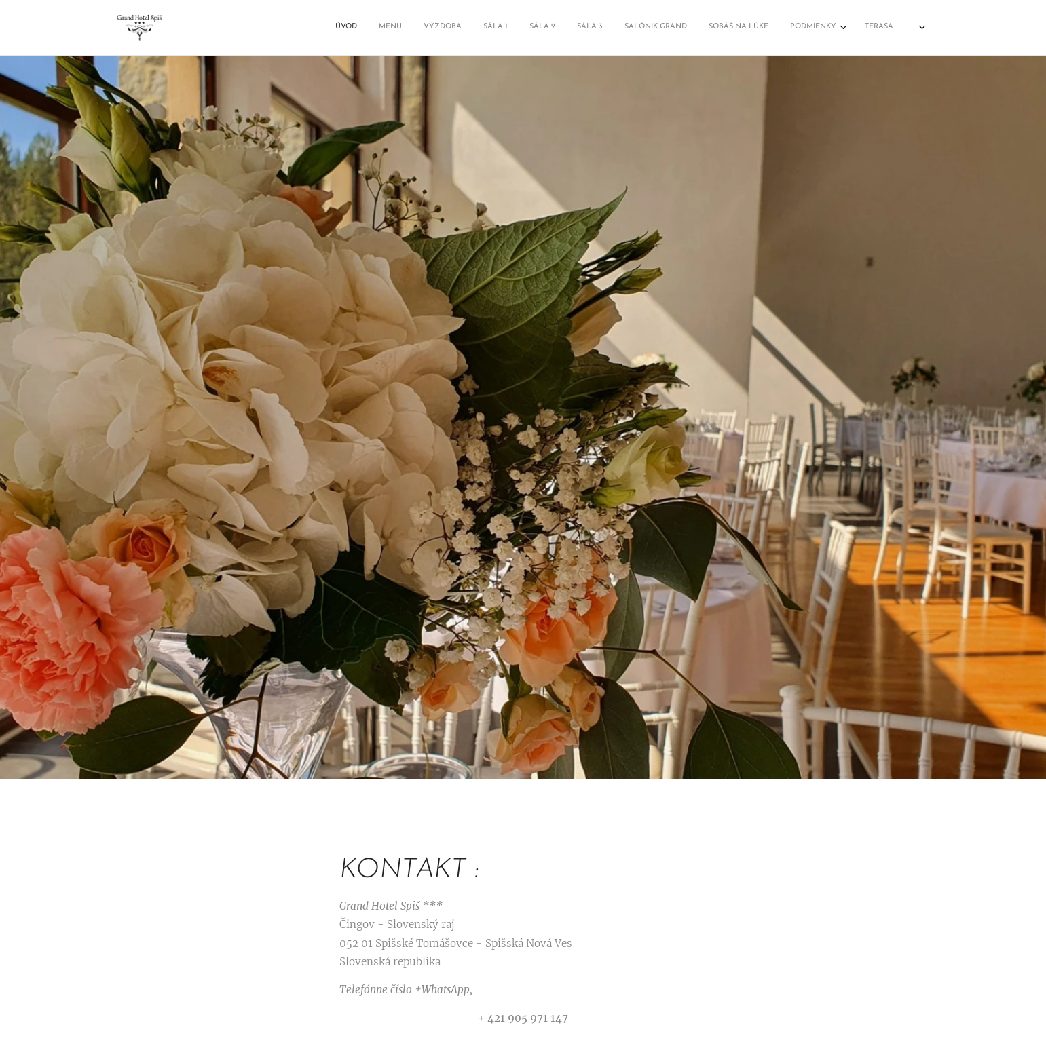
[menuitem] (623, 28)
